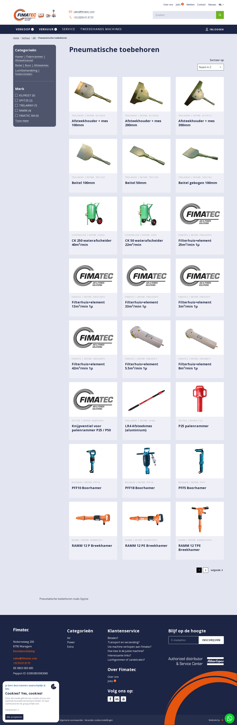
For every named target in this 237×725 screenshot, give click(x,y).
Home (16, 38)
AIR (34, 38)
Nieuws (212, 4)
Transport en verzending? (124, 642)
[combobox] (188, 15)
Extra (70, 646)
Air (69, 638)
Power (71, 642)
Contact (201, 4)
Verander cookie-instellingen (99, 720)
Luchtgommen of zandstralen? (126, 659)
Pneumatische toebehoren (52, 38)
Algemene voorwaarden (71, 720)
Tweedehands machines (101, 29)
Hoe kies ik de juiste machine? (126, 651)
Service (68, 29)
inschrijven (211, 640)
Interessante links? (119, 655)
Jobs (180, 4)
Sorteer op (217, 60)
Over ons (168, 4)
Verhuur (26, 38)
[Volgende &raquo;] (217, 570)
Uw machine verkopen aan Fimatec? (130, 646)
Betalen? (113, 638)
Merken (190, 4)
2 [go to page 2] (205, 570)
